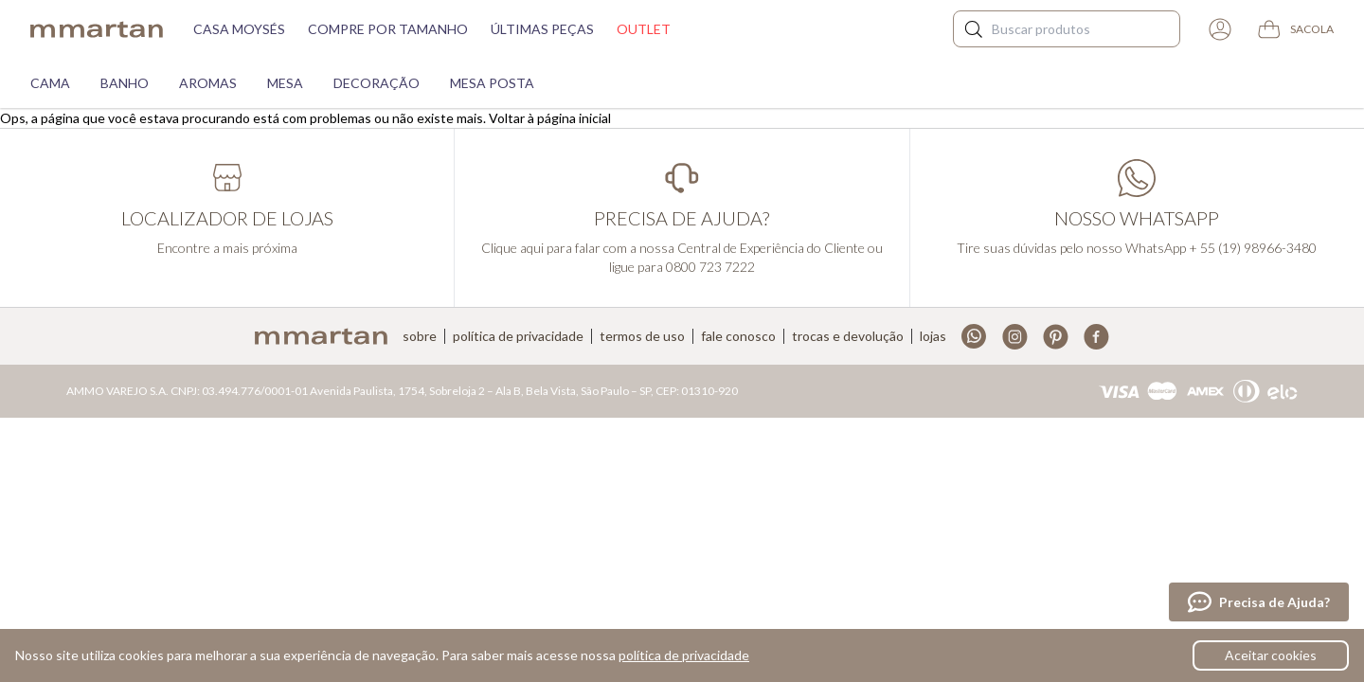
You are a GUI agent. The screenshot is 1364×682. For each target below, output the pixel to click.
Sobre (420, 336)
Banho (124, 83)
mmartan (96, 29)
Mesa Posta (492, 83)
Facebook (1096, 337)
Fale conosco (738, 336)
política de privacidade (684, 655)
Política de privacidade (518, 336)
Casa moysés (239, 29)
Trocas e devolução (848, 336)
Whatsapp (974, 337)
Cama (50, 83)
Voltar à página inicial (550, 118)
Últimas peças (542, 29)
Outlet (644, 29)
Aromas (208, 83)
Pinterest (1055, 337)
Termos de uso (642, 336)
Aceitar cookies (1271, 655)
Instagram (1015, 337)
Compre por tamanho (388, 29)
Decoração (376, 83)
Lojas (933, 336)
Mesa (285, 83)
